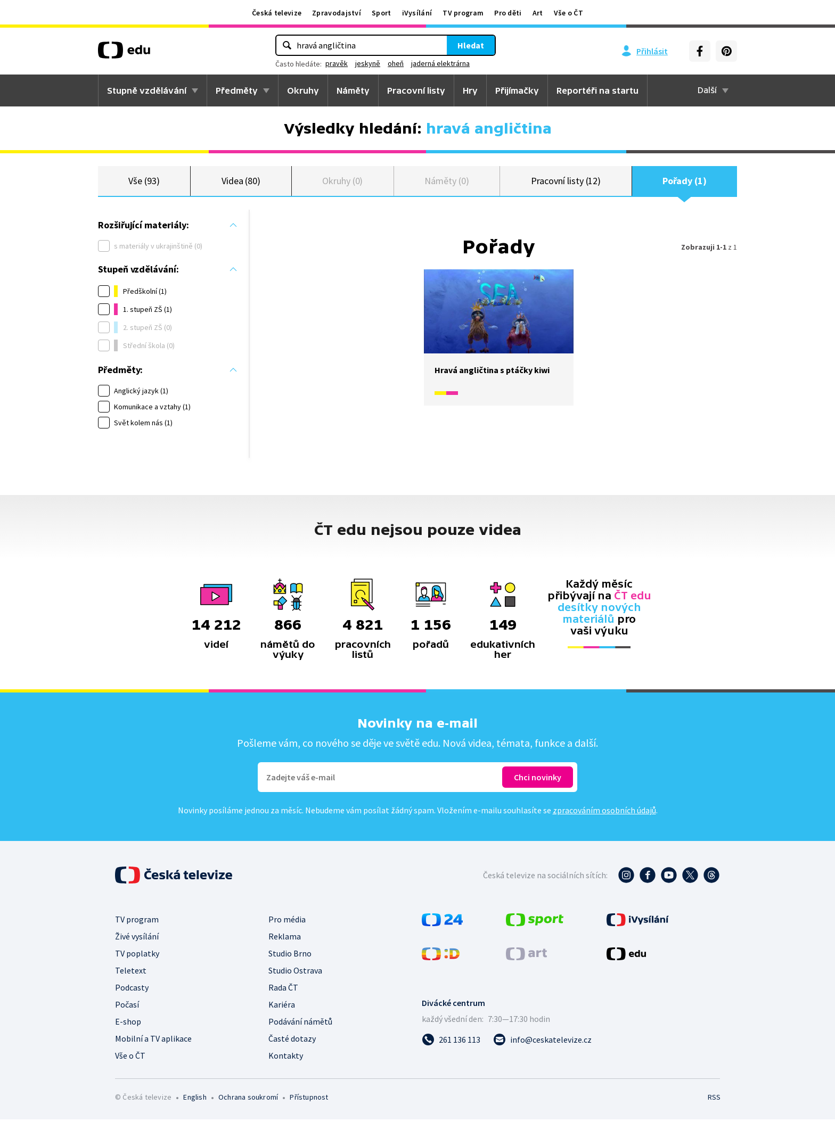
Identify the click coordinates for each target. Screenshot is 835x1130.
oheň (396, 63)
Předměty (237, 90)
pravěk (336, 63)
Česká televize (276, 13)
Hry (470, 90)
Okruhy (303, 90)
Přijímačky (517, 90)
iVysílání (417, 13)
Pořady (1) (684, 186)
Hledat (470, 45)
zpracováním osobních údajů (604, 820)
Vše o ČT (568, 13)
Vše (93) (143, 186)
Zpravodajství (336, 13)
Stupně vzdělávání (146, 90)
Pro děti (507, 13)
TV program (463, 13)
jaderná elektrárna (440, 63)
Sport (381, 13)
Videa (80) (241, 186)
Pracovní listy (416, 90)
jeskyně (367, 63)
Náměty (353, 90)
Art (538, 13)
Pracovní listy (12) (566, 186)
